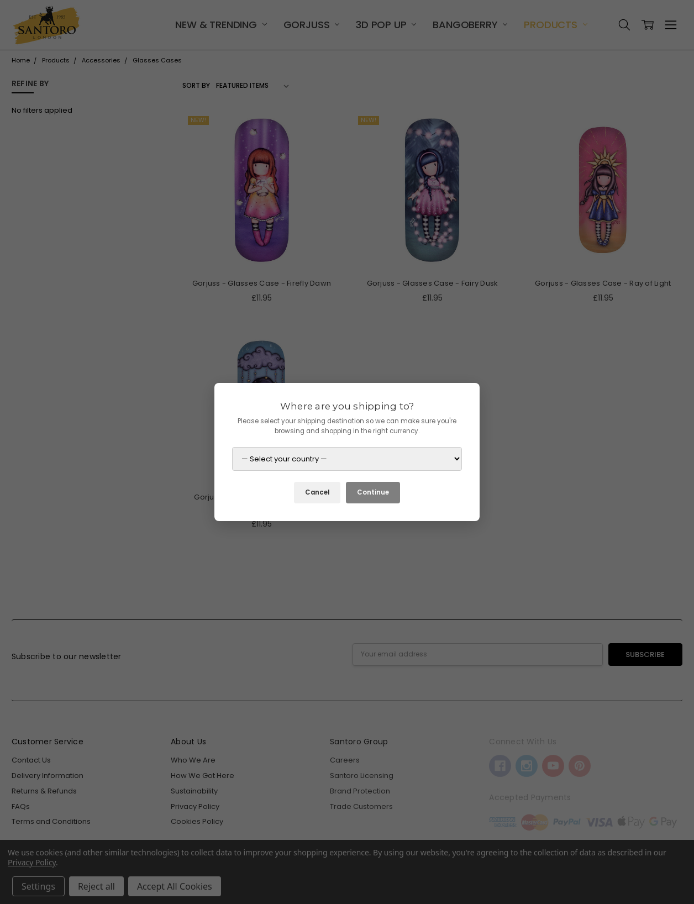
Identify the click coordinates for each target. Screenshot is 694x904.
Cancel (317, 492)
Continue (373, 492)
